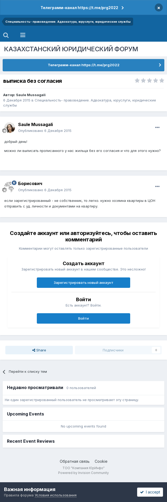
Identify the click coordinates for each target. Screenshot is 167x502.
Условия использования (56, 495)
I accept (150, 492)
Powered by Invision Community (83, 473)
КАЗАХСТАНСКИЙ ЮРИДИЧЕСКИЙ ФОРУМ (71, 49)
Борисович (30, 183)
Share (39, 350)
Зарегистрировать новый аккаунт (83, 282)
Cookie (101, 461)
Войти (83, 318)
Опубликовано (44, 130)
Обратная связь (75, 461)
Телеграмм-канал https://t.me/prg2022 (79, 7)
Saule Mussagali (31, 95)
